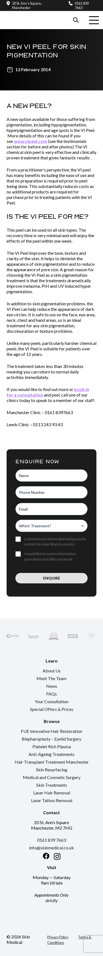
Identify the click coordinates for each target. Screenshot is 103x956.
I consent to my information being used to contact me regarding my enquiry (55, 541)
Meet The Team (51, 678)
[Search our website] (76, 20)
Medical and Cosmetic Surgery (51, 777)
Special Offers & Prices (51, 709)
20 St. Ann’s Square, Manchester (27, 5)
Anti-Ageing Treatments (51, 754)
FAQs (51, 693)
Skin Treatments (51, 785)
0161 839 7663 (82, 5)
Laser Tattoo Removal (51, 800)
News (51, 686)
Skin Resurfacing (51, 769)
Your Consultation (51, 701)
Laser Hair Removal (51, 792)
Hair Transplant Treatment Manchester (52, 761)
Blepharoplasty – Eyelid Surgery (51, 738)
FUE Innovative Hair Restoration (51, 731)
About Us (52, 670)
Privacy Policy (57, 937)
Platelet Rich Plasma (51, 746)
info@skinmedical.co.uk (51, 847)
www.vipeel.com (30, 141)
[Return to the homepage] (25, 14)
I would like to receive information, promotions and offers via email (50, 556)
